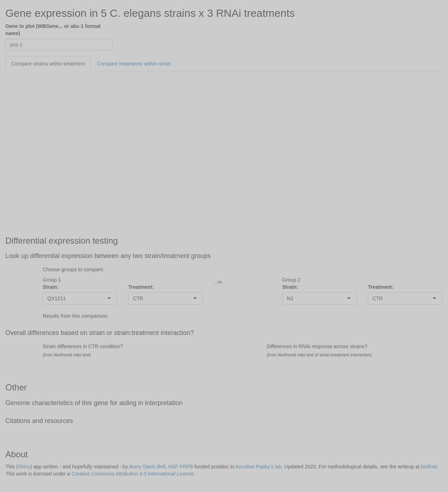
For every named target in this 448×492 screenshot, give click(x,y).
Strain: (50, 287)
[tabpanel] (224, 142)
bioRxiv (429, 466)
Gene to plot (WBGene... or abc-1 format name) (53, 29)
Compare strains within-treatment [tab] (48, 64)
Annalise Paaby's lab (258, 466)
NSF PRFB (180, 466)
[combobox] (66, 298)
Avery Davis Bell (147, 466)
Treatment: (141, 287)
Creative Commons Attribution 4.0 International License (132, 474)
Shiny (24, 466)
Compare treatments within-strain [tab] (134, 64)
